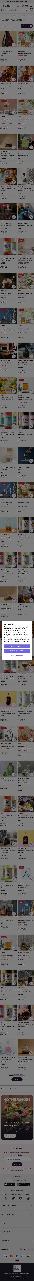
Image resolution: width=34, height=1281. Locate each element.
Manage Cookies (17, 655)
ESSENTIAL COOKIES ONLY (17, 650)
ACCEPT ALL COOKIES (17, 646)
